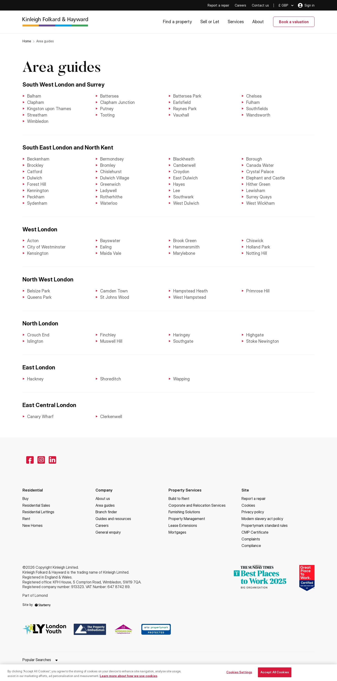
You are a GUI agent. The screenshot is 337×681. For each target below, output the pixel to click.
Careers (240, 5)
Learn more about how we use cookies (128, 678)
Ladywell (108, 190)
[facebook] (30, 460)
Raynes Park (185, 108)
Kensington (37, 253)
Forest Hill (36, 184)
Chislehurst (111, 171)
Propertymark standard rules (265, 525)
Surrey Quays (259, 196)
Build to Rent (178, 498)
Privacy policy (253, 512)
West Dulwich (186, 203)
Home (26, 41)
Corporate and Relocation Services (197, 505)
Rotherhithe (111, 196)
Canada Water (260, 165)
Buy (25, 498)
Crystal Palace (260, 171)
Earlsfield (182, 102)
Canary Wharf (40, 416)
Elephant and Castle (265, 177)
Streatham (37, 115)
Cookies (248, 505)
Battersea (109, 96)
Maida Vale (110, 253)
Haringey (181, 334)
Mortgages (177, 532)
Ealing (106, 246)
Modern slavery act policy (262, 518)
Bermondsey (112, 159)
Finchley (108, 334)
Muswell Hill (111, 341)
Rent (26, 518)
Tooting (107, 115)
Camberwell (184, 165)
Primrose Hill (258, 290)
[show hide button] (56, 660)
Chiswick (254, 240)
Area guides (105, 505)
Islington (35, 341)
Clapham (35, 102)
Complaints (251, 539)
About (258, 21)
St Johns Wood (114, 297)
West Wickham (260, 203)
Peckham (35, 196)
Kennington (38, 190)
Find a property (177, 21)
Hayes (179, 184)
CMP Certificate (255, 532)
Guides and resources (113, 518)
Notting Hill (256, 253)
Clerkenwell (111, 416)
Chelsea (254, 96)
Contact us (260, 5)
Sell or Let (209, 21)
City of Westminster (46, 246)
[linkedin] (52, 460)
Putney (107, 108)
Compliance (251, 545)
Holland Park (258, 246)
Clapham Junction (117, 102)
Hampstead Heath (190, 290)
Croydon (181, 171)
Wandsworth (258, 115)
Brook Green (185, 240)
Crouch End (38, 334)
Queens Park (39, 297)
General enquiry (108, 532)
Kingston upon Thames (49, 108)
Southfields (257, 108)
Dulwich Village (114, 177)
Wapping (181, 378)
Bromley (107, 165)
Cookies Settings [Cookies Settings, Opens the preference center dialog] (239, 674)
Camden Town (114, 290)
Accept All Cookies (274, 674)
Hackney (35, 378)
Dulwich (34, 177)
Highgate (255, 334)
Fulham (253, 102)
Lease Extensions (182, 525)
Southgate (183, 341)
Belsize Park (38, 290)
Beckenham (38, 159)
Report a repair (218, 5)
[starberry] (42, 605)
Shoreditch (110, 378)
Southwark (183, 196)
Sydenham (37, 203)
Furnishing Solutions (184, 512)
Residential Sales (36, 505)
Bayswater (110, 240)
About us (102, 498)
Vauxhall (181, 115)
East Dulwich (185, 177)
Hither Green (258, 184)
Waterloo (108, 203)
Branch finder (106, 512)
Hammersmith (186, 246)
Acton (33, 240)
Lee (176, 190)
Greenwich (110, 184)
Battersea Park (187, 96)
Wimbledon (37, 121)
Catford (34, 171)
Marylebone (184, 253)
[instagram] (41, 460)
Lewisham (255, 190)
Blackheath (183, 159)
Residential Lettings (38, 512)
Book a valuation (294, 21)
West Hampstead (189, 297)
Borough (254, 159)
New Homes (32, 525)
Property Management (186, 518)
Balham (34, 96)
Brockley (35, 165)
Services (236, 21)
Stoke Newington (262, 341)
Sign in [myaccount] (306, 5)
